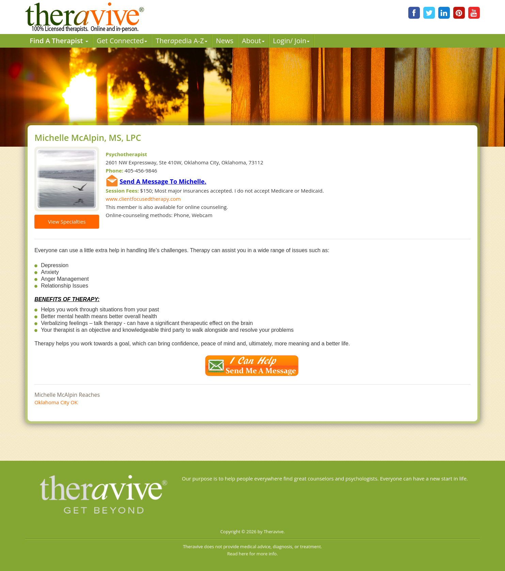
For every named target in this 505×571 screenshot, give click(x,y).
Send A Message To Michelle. (163, 181)
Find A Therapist (59, 40)
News (224, 40)
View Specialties (66, 221)
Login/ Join (291, 40)
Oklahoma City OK (56, 402)
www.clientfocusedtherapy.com (143, 198)
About (253, 40)
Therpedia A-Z (181, 40)
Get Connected (122, 40)
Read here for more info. (252, 554)
